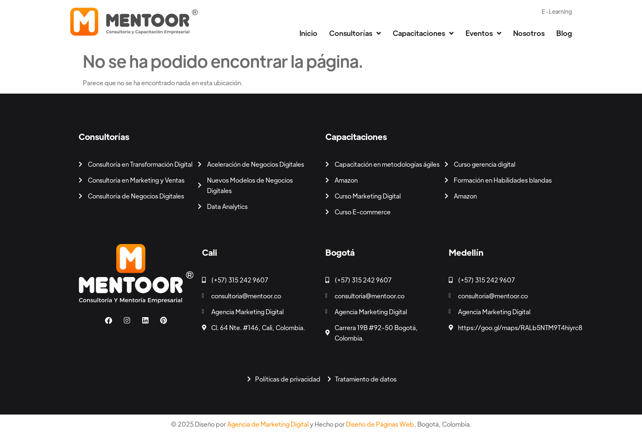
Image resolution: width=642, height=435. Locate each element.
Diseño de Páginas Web (380, 424)
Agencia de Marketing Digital (268, 424)
